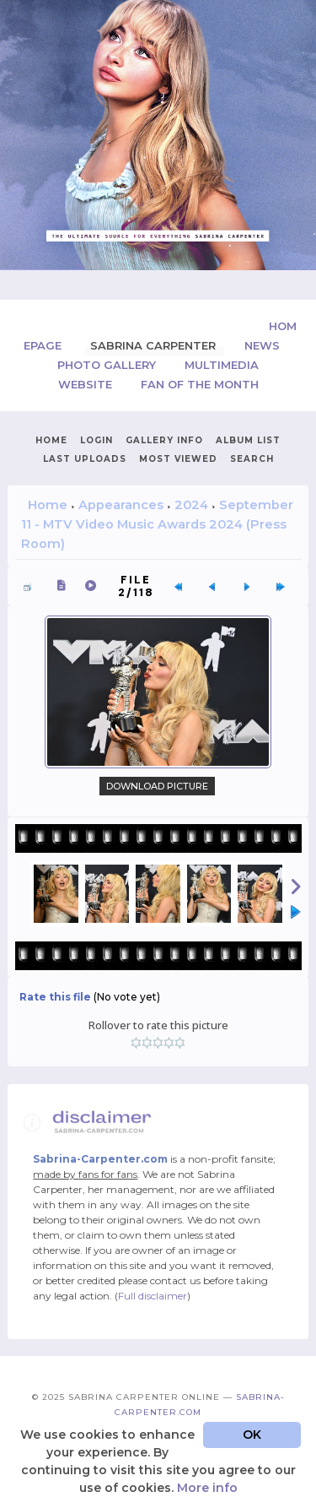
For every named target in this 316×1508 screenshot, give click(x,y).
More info (207, 1487)
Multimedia (222, 365)
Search (252, 458)
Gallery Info (164, 440)
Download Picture (157, 786)
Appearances (120, 505)
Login (96, 440)
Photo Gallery (108, 365)
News (262, 345)
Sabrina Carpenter (154, 345)
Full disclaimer (152, 1295)
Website (86, 384)
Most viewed (178, 458)
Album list (248, 440)
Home (51, 440)
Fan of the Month (200, 384)
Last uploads (84, 458)
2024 (191, 505)
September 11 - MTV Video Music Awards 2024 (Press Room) (157, 524)
